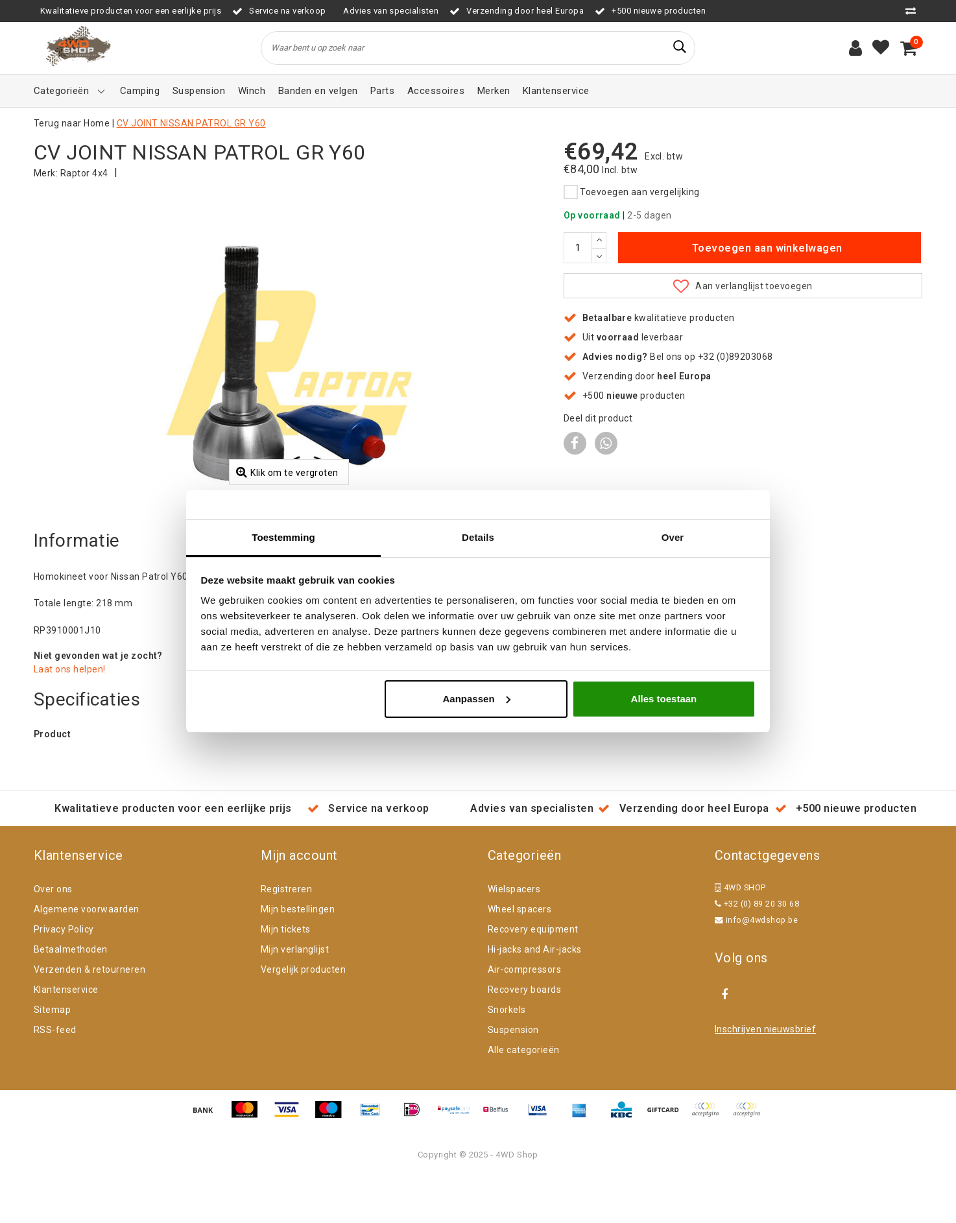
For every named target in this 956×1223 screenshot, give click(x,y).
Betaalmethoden (71, 996)
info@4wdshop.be (756, 967)
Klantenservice (66, 1037)
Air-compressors (524, 1017)
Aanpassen (476, 698)
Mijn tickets (286, 976)
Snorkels (507, 1057)
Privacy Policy (64, 976)
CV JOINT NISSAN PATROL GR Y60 (191, 123)
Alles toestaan (664, 698)
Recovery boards (524, 1037)
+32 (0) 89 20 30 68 (757, 951)
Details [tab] (478, 537)
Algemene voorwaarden (86, 956)
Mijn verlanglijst (295, 996)
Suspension (513, 1077)
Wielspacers (514, 936)
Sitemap (52, 1057)
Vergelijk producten (303, 1017)
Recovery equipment (533, 976)
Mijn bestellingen (298, 956)
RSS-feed (55, 1077)
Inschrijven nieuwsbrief (765, 1076)
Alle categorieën (524, 1097)
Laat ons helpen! (70, 716)
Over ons (53, 936)
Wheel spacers (519, 956)
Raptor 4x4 (84, 173)
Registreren (286, 936)
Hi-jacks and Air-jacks (535, 996)
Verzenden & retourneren (89, 1017)
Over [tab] (673, 537)
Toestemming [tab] (283, 537)
